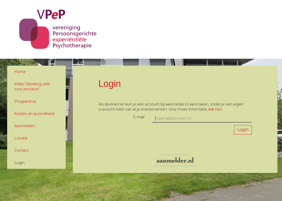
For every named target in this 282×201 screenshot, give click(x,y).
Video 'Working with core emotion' (32, 86)
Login (19, 162)
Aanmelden (24, 126)
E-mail (138, 117)
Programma (25, 101)
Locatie (21, 138)
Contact (21, 150)
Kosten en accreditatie (34, 113)
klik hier (215, 109)
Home (20, 71)
